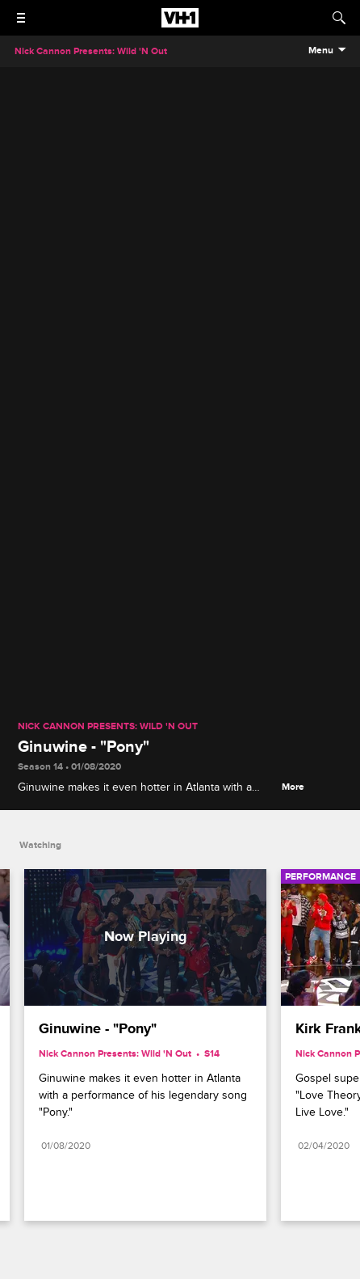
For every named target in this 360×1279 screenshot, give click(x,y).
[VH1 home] (180, 23)
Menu (320, 51)
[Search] (339, 17)
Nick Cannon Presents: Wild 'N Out (108, 726)
